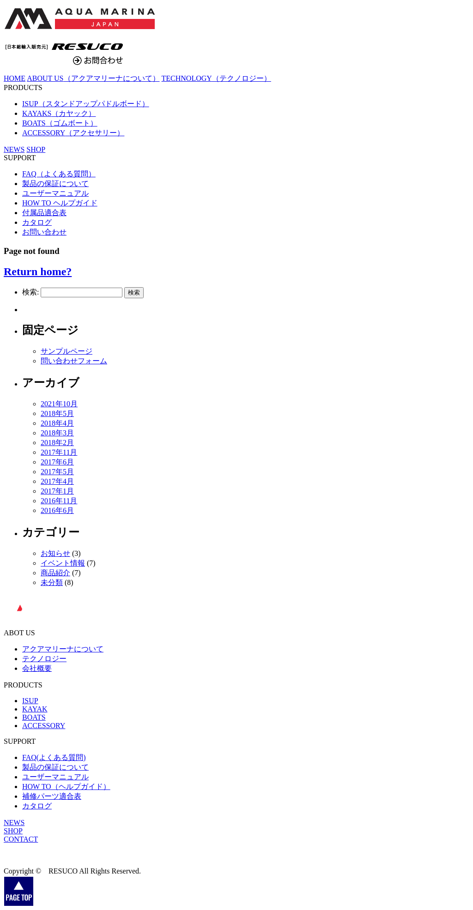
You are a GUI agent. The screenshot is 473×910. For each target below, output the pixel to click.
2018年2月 (57, 442)
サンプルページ (66, 351)
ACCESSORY (73, 133)
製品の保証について (55, 183)
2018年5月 (57, 413)
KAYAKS (59, 113)
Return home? (38, 271)
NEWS (14, 822)
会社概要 (37, 668)
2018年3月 (57, 433)
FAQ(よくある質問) (53, 757)
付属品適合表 (44, 213)
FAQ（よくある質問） (59, 174)
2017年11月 (59, 452)
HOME (14, 78)
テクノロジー (44, 659)
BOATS (59, 123)
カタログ (37, 222)
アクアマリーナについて (62, 649)
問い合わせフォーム (74, 361)
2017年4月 (57, 481)
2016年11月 (59, 501)
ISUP (85, 104)
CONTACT (21, 839)
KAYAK (35, 709)
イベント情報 (63, 563)
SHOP (35, 149)
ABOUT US (93, 78)
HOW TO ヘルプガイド (59, 203)
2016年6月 (57, 510)
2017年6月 (57, 462)
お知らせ (55, 553)
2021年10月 (59, 404)
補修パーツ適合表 (51, 796)
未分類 (52, 582)
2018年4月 (57, 423)
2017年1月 (57, 491)
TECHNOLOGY (216, 78)
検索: (30, 292)
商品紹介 (55, 573)
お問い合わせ (44, 232)
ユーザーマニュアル (55, 193)
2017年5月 (57, 472)
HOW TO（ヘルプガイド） (66, 786)
